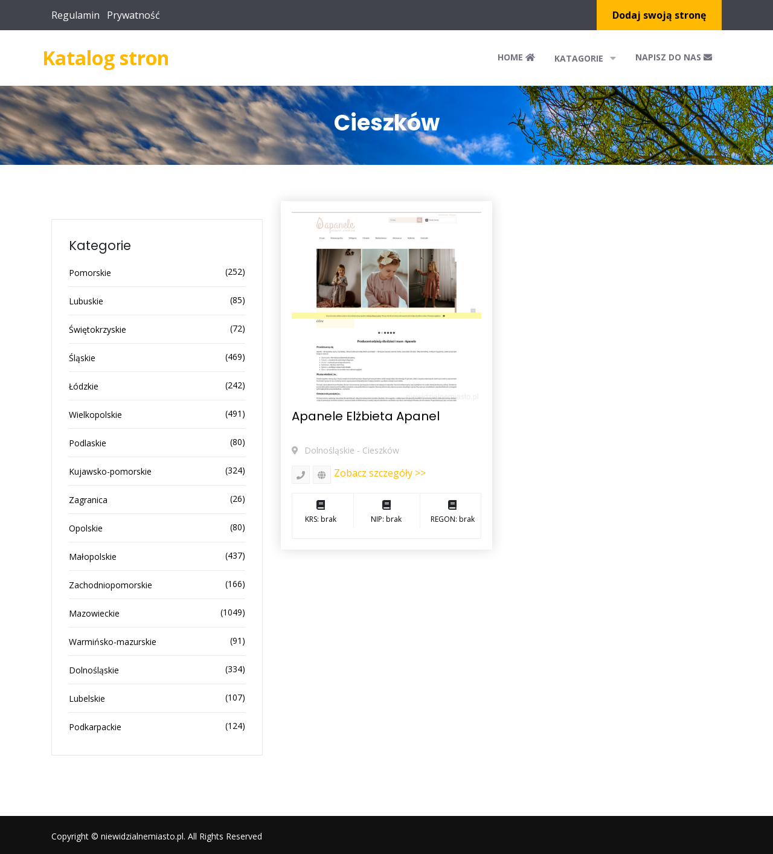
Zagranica (88, 500)
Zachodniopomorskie (110, 585)
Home (516, 57)
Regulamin (75, 15)
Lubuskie (86, 301)
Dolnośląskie (94, 670)
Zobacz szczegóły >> (380, 473)
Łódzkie (83, 386)
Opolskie (86, 528)
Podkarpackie (95, 727)
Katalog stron (105, 58)
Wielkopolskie (95, 414)
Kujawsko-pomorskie (110, 471)
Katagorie (585, 58)
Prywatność (133, 15)
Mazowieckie (94, 613)
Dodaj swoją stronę (659, 15)
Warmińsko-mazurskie (112, 641)
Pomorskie (90, 272)
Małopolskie (93, 556)
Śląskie (82, 358)
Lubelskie (87, 698)
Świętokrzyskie (97, 329)
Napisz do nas (673, 57)
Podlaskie (87, 443)
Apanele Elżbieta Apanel (366, 416)
